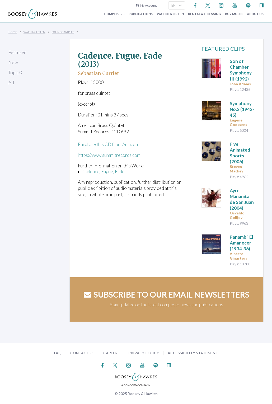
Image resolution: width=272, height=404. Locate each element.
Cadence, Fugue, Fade (103, 171)
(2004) (242, 199)
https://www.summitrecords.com (110, 155)
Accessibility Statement (193, 353)
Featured (17, 52)
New (13, 62)
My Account (146, 5)
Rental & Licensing (204, 14)
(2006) (240, 152)
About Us (255, 14)
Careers (111, 353)
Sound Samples (63, 32)
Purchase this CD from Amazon (108, 144)
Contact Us (82, 353)
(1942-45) (242, 109)
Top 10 (15, 72)
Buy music (234, 14)
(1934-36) (241, 242)
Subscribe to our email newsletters (166, 294)
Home (12, 32)
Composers (114, 14)
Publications (141, 14)
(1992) (241, 69)
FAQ (58, 353)
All (11, 82)
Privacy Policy (143, 353)
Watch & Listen (170, 14)
